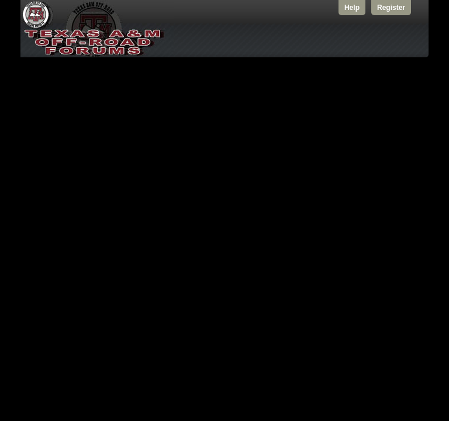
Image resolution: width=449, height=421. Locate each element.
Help (352, 8)
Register (391, 8)
